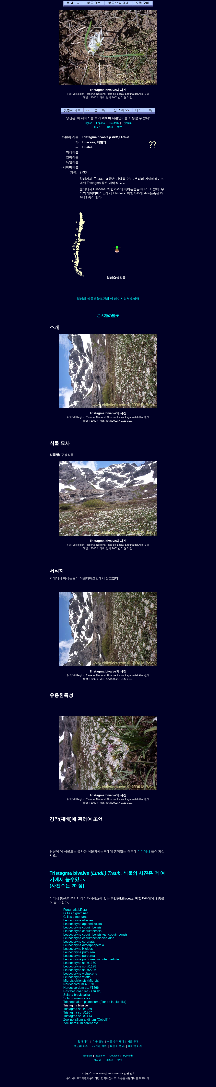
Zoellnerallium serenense (81, 1023)
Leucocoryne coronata (78, 941)
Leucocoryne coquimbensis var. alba (88, 938)
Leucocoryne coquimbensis (82, 927)
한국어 (97, 127)
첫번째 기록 (81, 1046)
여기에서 (144, 851)
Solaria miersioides (76, 998)
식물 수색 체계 (115, 1041)
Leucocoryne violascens (80, 973)
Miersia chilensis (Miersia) (81, 980)
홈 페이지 (83, 1041)
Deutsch (114, 122)
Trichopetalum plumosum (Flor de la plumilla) (94, 1002)
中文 (119, 127)
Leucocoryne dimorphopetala (83, 945)
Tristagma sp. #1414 (77, 1016)
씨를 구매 (132, 1041)
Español (100, 122)
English (88, 122)
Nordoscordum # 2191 (78, 984)
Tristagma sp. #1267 (77, 1012)
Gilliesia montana (75, 916)
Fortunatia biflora (75, 909)
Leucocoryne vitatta (77, 977)
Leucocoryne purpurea (79, 952)
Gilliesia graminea (75, 913)
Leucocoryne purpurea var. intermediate (91, 959)
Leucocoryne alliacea (78, 920)
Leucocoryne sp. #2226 (79, 970)
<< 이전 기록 (99, 1046)
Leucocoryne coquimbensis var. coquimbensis (95, 934)
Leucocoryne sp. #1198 (79, 966)
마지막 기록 (135, 1046)
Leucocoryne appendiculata (82, 924)
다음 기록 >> (117, 1046)
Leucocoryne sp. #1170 (79, 963)
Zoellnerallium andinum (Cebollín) (86, 1019)
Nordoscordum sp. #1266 (81, 987)
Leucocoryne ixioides (78, 948)
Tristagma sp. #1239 (77, 1009)
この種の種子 (108, 316)
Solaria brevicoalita (76, 994)
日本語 (109, 127)
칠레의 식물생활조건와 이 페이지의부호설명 (108, 298)
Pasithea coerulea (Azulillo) (82, 991)
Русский (127, 122)
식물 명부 (98, 1041)
